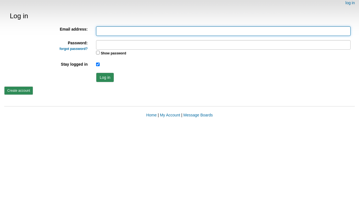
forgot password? (74, 49)
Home (151, 115)
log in (350, 3)
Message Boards (198, 115)
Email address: (74, 29)
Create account (18, 91)
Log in (105, 77)
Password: (74, 46)
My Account (170, 115)
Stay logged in (74, 64)
